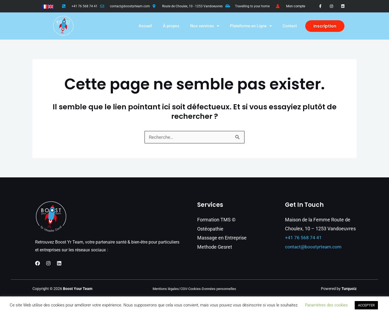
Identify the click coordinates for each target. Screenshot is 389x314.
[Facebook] (37, 263)
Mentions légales (164, 289)
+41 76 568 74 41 (85, 6)
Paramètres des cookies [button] (326, 305)
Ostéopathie (210, 229)
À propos (171, 25)
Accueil (145, 25)
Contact (290, 25)
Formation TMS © (216, 220)
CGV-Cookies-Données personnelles (209, 289)
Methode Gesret (214, 247)
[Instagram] (48, 263)
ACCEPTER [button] (366, 305)
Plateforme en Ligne (251, 26)
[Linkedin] (59, 263)
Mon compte (295, 6)
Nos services (204, 26)
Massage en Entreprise (222, 238)
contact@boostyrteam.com (130, 6)
